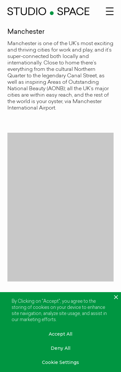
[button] (110, 10)
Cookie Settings (60, 362)
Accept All (60, 334)
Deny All (60, 348)
